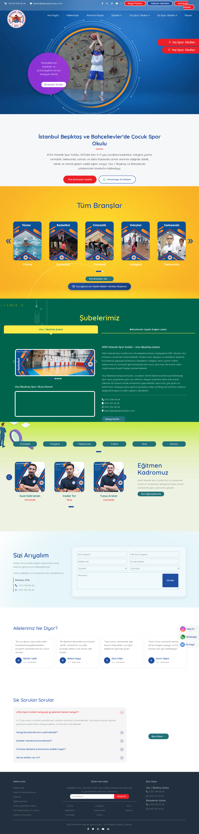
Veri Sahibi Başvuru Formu (26, 810)
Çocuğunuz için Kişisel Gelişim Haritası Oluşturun (99, 286)
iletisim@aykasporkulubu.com (46, 3)
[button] (116, 15)
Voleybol (99, 806)
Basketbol (70, 810)
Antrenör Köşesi (184, 5)
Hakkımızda (72, 15)
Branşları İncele (53, 84)
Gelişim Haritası (160, 3)
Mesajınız (128, 580)
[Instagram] (112, 3)
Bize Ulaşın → (158, 736)
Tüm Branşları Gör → (99, 278)
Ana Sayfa (53, 15)
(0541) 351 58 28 (154, 796)
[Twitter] (107, 3)
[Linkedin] (108, 829)
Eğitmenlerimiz (20, 801)
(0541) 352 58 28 (155, 809)
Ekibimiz (17, 797)
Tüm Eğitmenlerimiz (151, 494)
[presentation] (9, 241)
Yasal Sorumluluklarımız (24, 792)
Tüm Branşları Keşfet (80, 179)
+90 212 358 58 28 (15, 3)
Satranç (129, 810)
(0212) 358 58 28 (155, 791)
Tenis (129, 806)
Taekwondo (99, 810)
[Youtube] (117, 3)
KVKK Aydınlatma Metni (24, 806)
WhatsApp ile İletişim (119, 179)
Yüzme (70, 806)
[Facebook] (102, 3)
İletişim (188, 15)
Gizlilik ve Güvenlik (22, 815)
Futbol (100, 815)
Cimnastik (70, 815)
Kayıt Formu (135, 3)
